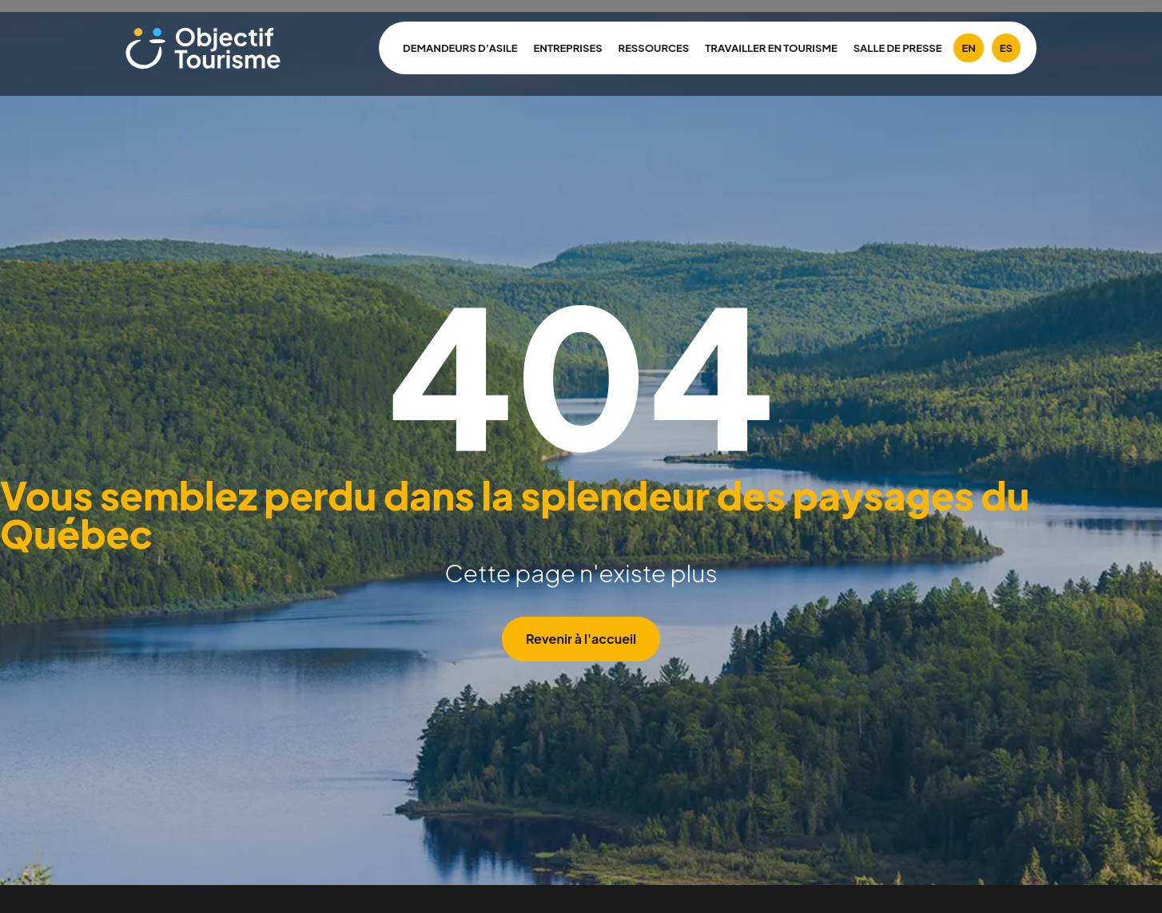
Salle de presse (898, 48)
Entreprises (568, 48)
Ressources (654, 48)
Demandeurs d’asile (460, 48)
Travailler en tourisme (771, 48)
